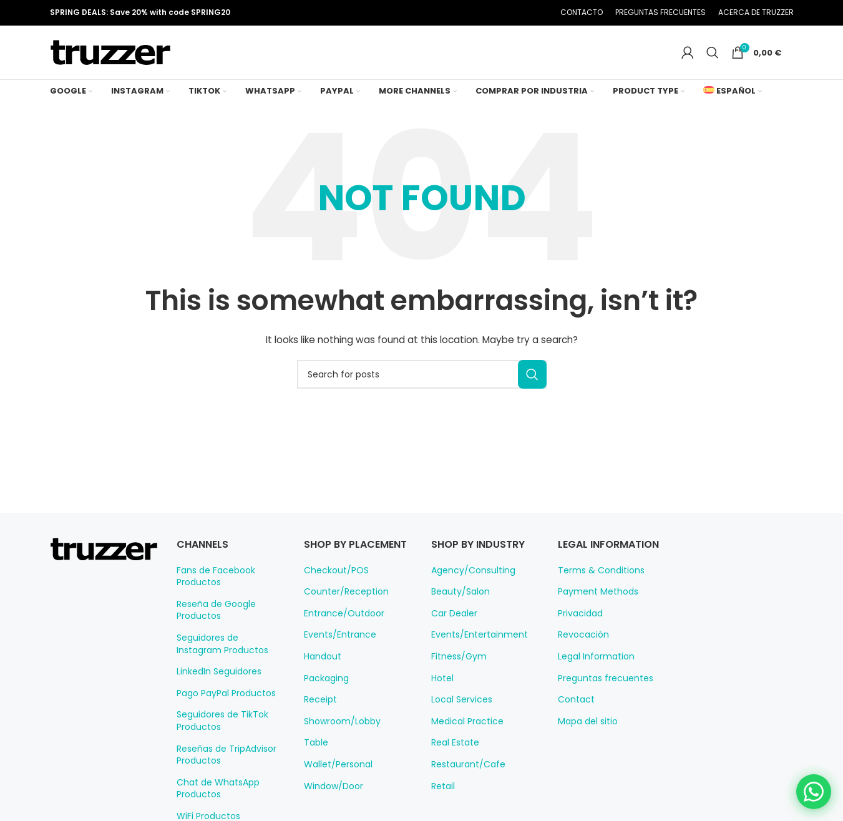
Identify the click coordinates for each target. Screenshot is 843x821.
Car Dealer (452, 625)
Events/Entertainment (473, 646)
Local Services (459, 711)
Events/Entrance (336, 661)
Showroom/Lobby (338, 747)
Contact (573, 711)
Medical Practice (463, 733)
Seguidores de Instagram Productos (225, 655)
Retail (442, 797)
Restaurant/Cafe (463, 776)
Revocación (580, 646)
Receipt (318, 725)
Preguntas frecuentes (599, 689)
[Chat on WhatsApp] (809, 787)
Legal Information (591, 668)
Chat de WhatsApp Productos (213, 800)
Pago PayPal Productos (223, 705)
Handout (320, 682)
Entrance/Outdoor (338, 639)
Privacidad (578, 625)
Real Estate (453, 754)
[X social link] (480, 13)
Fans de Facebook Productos (213, 587)
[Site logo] (110, 58)
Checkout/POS (333, 596)
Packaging (324, 704)
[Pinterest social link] (496, 13)
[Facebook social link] (464, 13)
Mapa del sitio (585, 733)
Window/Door (330, 812)
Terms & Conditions (595, 581)
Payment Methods (593, 603)
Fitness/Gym (455, 668)
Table (314, 769)
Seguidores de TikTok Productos (218, 732)
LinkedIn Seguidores (216, 683)
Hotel (441, 689)
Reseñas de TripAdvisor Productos (223, 766)
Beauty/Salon (457, 603)
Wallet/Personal (334, 790)
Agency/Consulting (467, 581)
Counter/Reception (340, 617)
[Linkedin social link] (511, 13)
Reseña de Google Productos (213, 622)
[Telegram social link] (527, 13)
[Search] (717, 58)
